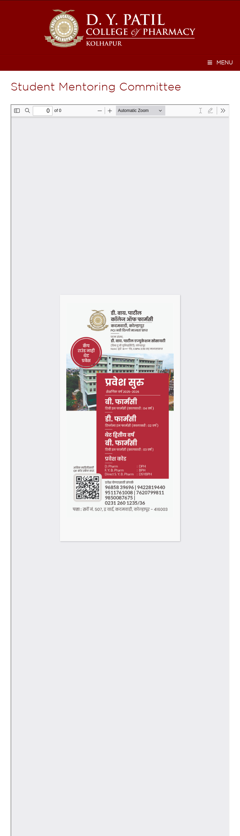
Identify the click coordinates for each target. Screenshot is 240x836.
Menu (220, 62)
